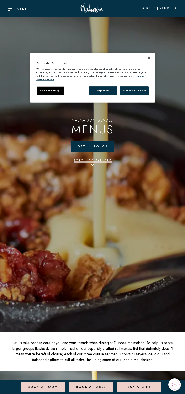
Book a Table (91, 384)
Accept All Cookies (134, 90)
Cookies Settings (50, 90)
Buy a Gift (139, 384)
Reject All (103, 90)
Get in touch (92, 146)
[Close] (149, 57)
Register (168, 8)
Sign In (149, 8)
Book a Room (42, 384)
